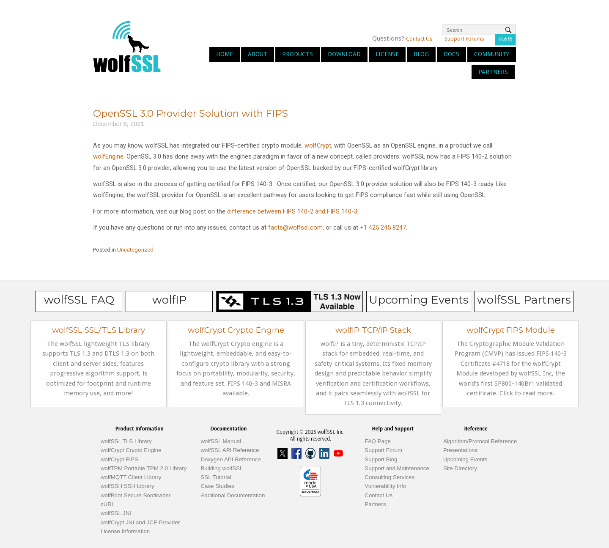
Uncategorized (135, 250)
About (257, 54)
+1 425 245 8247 (382, 227)
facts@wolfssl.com (294, 227)
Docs (451, 54)
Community (491, 54)
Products (297, 54)
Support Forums (464, 39)
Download (344, 54)
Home (224, 54)
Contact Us (419, 39)
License (387, 54)
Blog (421, 54)
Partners (493, 71)
